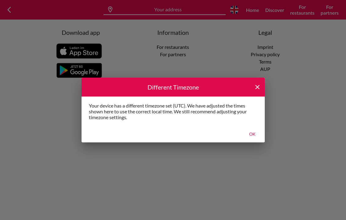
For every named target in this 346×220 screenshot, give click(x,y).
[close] (257, 87)
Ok (252, 134)
